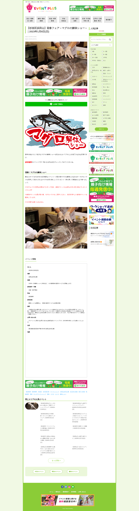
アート (104, 102)
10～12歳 (94, 57)
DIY (92, 102)
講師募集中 (66, 492)
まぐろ (57, 394)
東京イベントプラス (41, 7)
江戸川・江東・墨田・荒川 (97, 18)
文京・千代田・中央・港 (86, 18)
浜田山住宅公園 (64, 391)
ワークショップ (54, 391)
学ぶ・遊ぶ (105, 87)
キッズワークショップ (40, 394)
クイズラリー (106, 84)
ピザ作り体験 (106, 118)
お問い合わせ (82, 492)
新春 (31, 394)
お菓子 (104, 124)
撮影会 (93, 93)
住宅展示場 (46, 391)
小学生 (104, 57)
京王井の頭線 (74, 391)
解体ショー (63, 394)
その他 (93, 79)
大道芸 (93, 121)
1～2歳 (104, 51)
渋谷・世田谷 (63, 18)
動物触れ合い (106, 67)
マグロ (52, 394)
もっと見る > (56, 460)
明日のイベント (56, 471)
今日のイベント (39, 471)
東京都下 (108, 18)
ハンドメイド (106, 99)
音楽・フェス (106, 73)
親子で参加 (82, 391)
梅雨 (104, 121)
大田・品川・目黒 (75, 18)
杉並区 (40, 391)
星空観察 (94, 87)
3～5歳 (93, 54)
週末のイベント (73, 471)
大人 (104, 60)
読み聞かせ (105, 90)
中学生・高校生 (96, 60)
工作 (93, 67)
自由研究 (94, 96)
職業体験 (94, 118)
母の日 (93, 124)
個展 (104, 105)
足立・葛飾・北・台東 (30, 18)
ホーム (51, 492)
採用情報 (73, 492)
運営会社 (57, 492)
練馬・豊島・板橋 (41, 18)
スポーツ (94, 76)
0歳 (92, 51)
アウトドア (105, 96)
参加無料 (28, 391)
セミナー (94, 105)
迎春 (48, 394)
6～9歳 (104, 54)
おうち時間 (94, 115)
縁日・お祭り (106, 70)
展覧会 (93, 84)
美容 (104, 93)
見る (93, 90)
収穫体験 (94, 99)
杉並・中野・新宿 (52, 18)
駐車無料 (34, 391)
